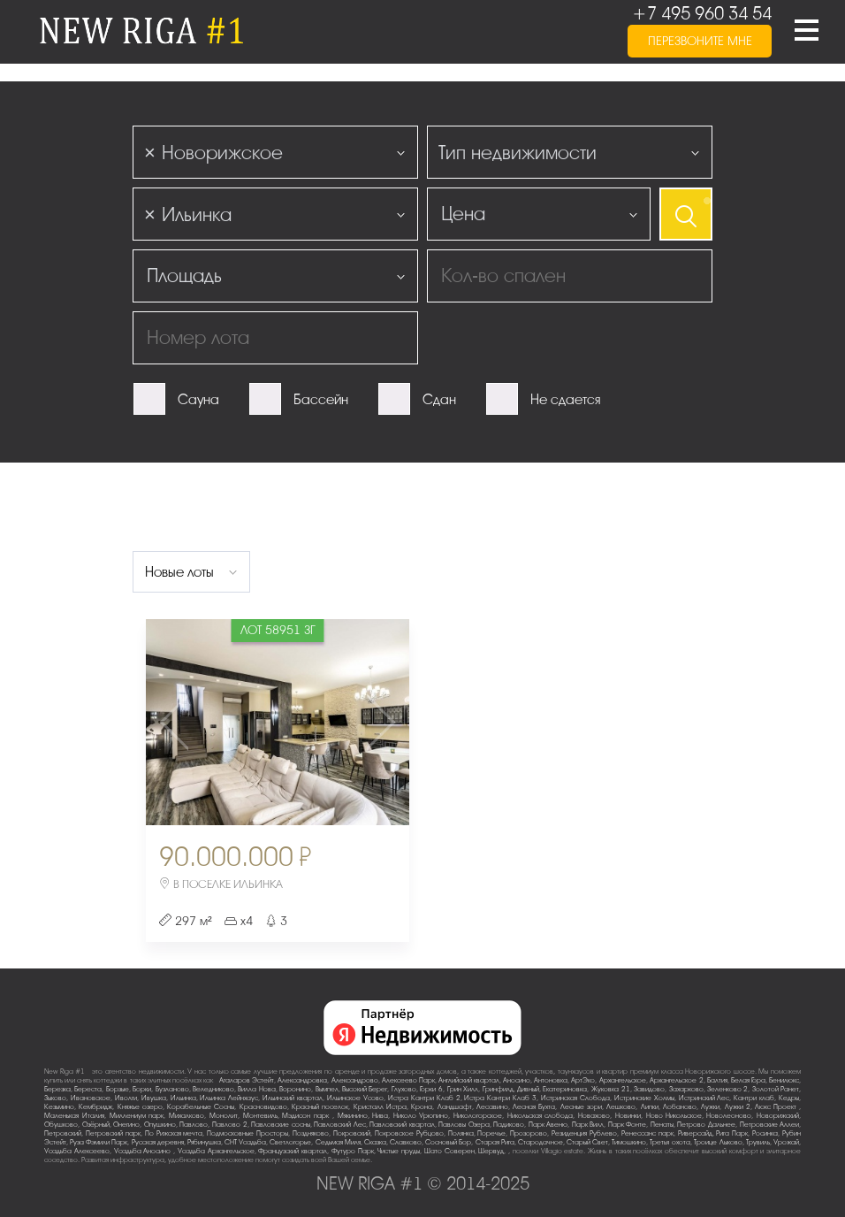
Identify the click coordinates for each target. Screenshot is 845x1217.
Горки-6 (431, 1089)
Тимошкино (629, 1142)
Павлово (193, 1125)
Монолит (223, 1116)
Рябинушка (204, 1142)
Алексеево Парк (408, 1080)
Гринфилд (498, 1089)
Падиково (508, 1125)
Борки (142, 1089)
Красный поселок (320, 1107)
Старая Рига (495, 1142)
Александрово (354, 1080)
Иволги (126, 1098)
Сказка (375, 1142)
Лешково (621, 1107)
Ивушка (153, 1098)
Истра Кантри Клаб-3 (500, 1098)
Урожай (786, 1142)
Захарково (686, 1089)
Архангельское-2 (677, 1080)
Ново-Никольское (674, 1116)
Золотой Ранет (775, 1089)
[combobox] (275, 152)
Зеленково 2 (727, 1089)
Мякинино (353, 1116)
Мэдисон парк (307, 1116)
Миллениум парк (137, 1116)
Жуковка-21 (610, 1089)
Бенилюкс (784, 1080)
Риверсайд (695, 1133)
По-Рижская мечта (174, 1133)
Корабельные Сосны (200, 1107)
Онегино (126, 1125)
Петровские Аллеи (770, 1125)
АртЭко (583, 1080)
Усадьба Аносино (144, 1151)
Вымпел (327, 1089)
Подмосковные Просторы (247, 1133)
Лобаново (680, 1107)
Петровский (62, 1133)
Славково (406, 1142)
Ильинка (183, 1098)
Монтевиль (260, 1116)
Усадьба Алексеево (77, 1151)
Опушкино (160, 1125)
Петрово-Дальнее (706, 1125)
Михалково (186, 1116)
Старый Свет (587, 1142)
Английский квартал (468, 1080)
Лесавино (492, 1107)
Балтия (717, 1080)
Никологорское (477, 1116)
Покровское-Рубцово (409, 1133)
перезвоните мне (700, 41)
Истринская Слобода (575, 1098)
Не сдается (565, 400)
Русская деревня (158, 1142)
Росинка (765, 1133)
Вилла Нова (256, 1089)
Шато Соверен (449, 1151)
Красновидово (263, 1107)
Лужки (710, 1107)
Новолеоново (728, 1116)
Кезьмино (59, 1107)
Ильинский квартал (293, 1098)
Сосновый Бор (448, 1142)
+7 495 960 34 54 (702, 14)
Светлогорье (290, 1142)
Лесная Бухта (534, 1107)
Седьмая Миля (338, 1142)
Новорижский (778, 1116)
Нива (380, 1116)
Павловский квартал (402, 1125)
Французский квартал (292, 1151)
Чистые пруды (398, 1151)
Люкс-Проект (777, 1107)
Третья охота (669, 1142)
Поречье (491, 1133)
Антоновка (550, 1080)
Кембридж (95, 1107)
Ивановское (90, 1098)
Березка (57, 1089)
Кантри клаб (754, 1098)
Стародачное (540, 1142)
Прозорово (528, 1133)
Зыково (55, 1098)
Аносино (516, 1080)
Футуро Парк (352, 1151)
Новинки (628, 1116)
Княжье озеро (140, 1107)
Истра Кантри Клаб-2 (424, 1098)
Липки (649, 1107)
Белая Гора (748, 1080)
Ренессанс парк (647, 1133)
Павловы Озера (464, 1125)
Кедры (789, 1098)
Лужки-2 (737, 1107)
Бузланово (172, 1089)
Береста (88, 1089)
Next (366, 722)
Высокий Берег (364, 1089)
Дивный (528, 1089)
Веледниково (213, 1089)
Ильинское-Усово (355, 1098)
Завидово (649, 1089)
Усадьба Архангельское (216, 1151)
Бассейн (320, 400)
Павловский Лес (340, 1125)
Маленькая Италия (74, 1116)
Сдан (439, 400)
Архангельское (622, 1080)
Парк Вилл (588, 1125)
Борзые (117, 1089)
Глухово (404, 1089)
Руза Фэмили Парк (98, 1142)
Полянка (461, 1133)
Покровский (351, 1133)
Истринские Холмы (644, 1098)
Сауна (198, 400)
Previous (189, 722)
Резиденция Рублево (584, 1133)
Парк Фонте (627, 1125)
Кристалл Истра (380, 1107)
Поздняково (311, 1133)
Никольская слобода (540, 1116)
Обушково (61, 1125)
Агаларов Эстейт (246, 1080)
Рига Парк (732, 1133)
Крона (421, 1107)
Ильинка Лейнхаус (229, 1098)
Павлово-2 (229, 1125)
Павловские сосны (280, 1125)
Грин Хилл (462, 1089)
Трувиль (758, 1142)
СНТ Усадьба (245, 1142)
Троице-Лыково (718, 1142)
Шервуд (491, 1151)
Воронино (295, 1089)
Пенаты (662, 1125)
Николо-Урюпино (420, 1116)
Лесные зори (581, 1107)
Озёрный (96, 1125)
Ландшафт (455, 1107)
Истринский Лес (704, 1098)
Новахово (594, 1116)
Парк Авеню (548, 1125)
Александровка (302, 1080)
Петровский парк (113, 1133)
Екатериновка (565, 1089)
